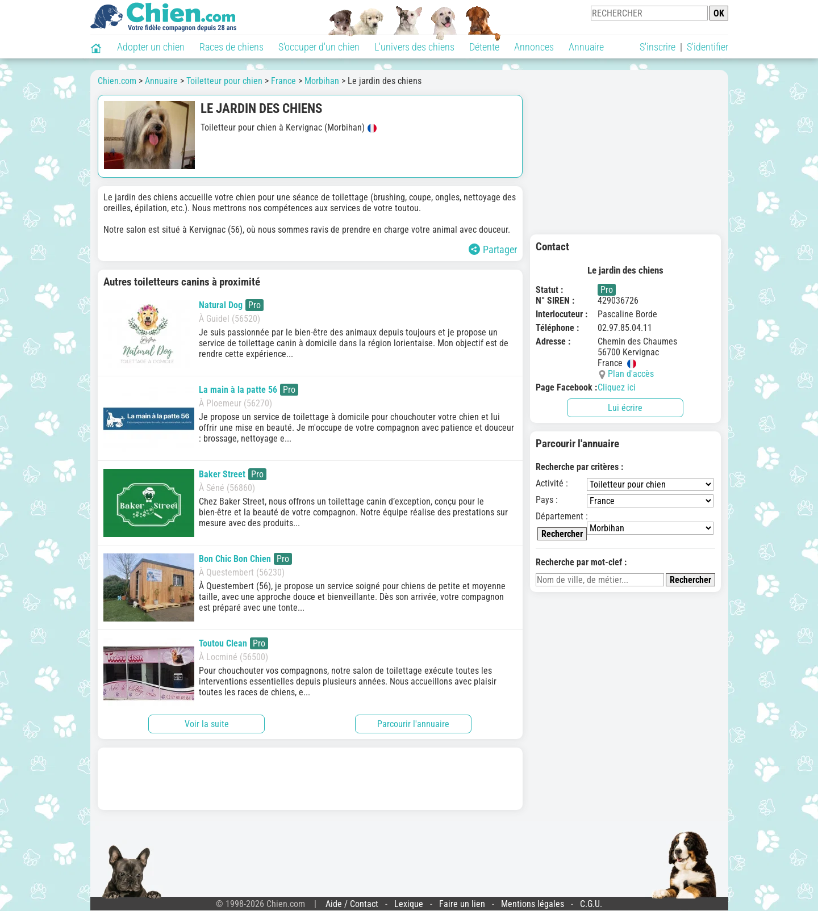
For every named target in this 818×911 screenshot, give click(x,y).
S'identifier (707, 47)
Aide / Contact (351, 904)
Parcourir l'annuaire (413, 724)
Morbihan (321, 80)
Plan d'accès (631, 373)
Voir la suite (207, 724)
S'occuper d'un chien (319, 47)
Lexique (408, 904)
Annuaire (586, 47)
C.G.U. (591, 904)
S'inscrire (657, 47)
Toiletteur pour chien (224, 80)
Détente (484, 47)
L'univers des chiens (414, 47)
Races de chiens (231, 47)
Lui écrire (625, 407)
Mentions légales (532, 904)
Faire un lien (462, 904)
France (283, 80)
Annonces (534, 47)
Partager (493, 249)
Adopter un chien (151, 47)
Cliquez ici (617, 387)
